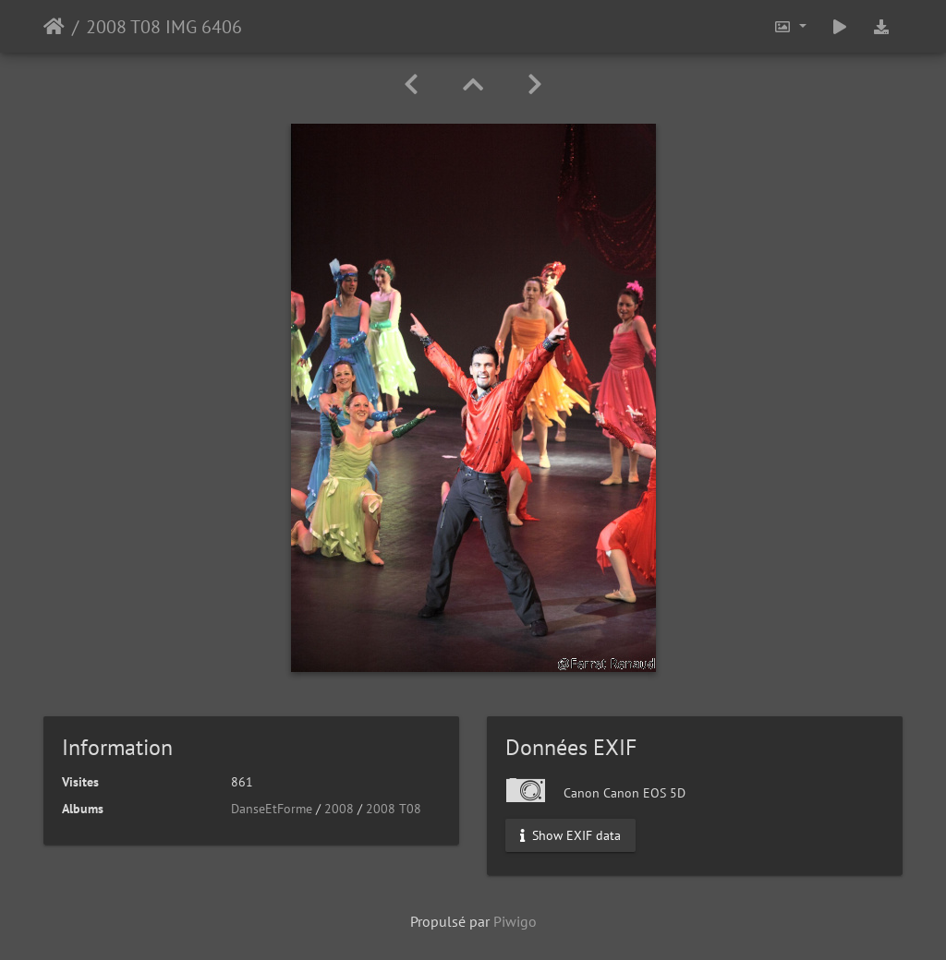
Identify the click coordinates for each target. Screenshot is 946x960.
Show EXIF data (570, 835)
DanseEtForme (271, 808)
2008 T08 (393, 808)
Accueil (54, 27)
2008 (339, 808)
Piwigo (515, 921)
